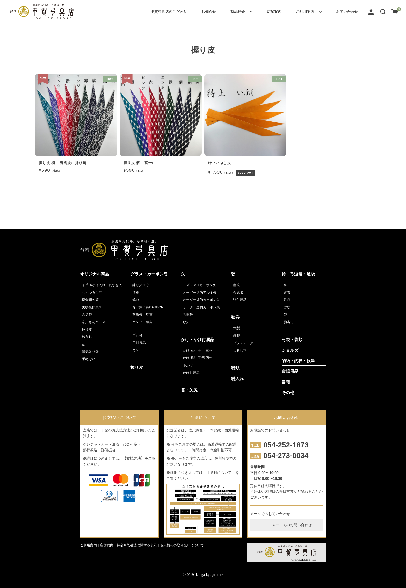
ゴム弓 (137, 335)
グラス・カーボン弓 (149, 274)
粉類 (235, 368)
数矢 (186, 322)
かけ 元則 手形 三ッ (198, 350)
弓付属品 (139, 343)
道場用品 (290, 371)
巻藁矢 (188, 314)
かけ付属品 (191, 373)
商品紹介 (237, 12)
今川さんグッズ (93, 322)
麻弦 (236, 285)
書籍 (286, 382)
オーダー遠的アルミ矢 (199, 292)
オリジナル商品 (94, 274)
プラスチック (243, 343)
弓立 (135, 350)
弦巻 (235, 317)
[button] (383, 12)
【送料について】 (220, 472)
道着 (287, 292)
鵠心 (135, 300)
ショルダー (292, 350)
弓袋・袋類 (292, 339)
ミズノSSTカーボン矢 (199, 285)
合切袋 (87, 314)
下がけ (188, 365)
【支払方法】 (133, 458)
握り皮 (87, 329)
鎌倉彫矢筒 (90, 300)
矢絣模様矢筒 (92, 307)
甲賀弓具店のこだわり (169, 12)
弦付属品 (240, 300)
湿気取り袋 (90, 352)
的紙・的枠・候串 (298, 361)
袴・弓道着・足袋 (298, 274)
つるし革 (240, 350)
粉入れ (87, 337)
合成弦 (238, 292)
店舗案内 (274, 12)
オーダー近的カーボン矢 (201, 300)
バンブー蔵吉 (142, 322)
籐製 (236, 336)
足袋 (287, 300)
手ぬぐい (88, 359)
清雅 (135, 292)
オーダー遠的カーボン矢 (201, 307)
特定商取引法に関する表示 (137, 545)
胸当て (289, 322)
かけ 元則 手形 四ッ (198, 358)
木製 (236, 328)
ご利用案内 (305, 12)
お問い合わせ (347, 12)
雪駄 (287, 307)
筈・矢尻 (189, 390)
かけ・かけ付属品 (197, 339)
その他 (288, 392)
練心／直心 (140, 285)
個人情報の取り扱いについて (182, 545)
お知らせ (208, 12)
